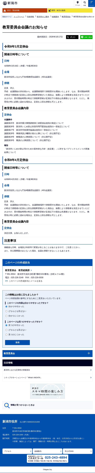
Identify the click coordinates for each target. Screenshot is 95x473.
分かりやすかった (16, 306)
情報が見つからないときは (22, 405)
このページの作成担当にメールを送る (25, 281)
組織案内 (55, 17)
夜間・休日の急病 (58, 10)
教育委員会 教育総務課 (17, 270)
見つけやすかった (16, 325)
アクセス (7, 451)
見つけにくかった (16, 334)
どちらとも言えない (17, 311)
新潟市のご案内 (43, 17)
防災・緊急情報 (13, 10)
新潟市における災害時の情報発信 (17, 370)
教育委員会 (66, 17)
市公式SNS (69, 451)
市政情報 (30, 17)
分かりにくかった (16, 316)
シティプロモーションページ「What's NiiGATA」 (23, 378)
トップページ (19, 17)
